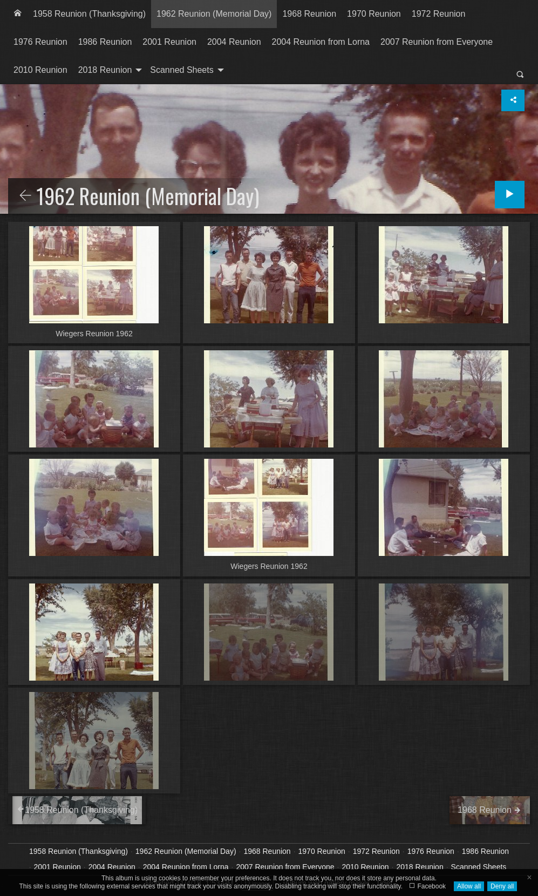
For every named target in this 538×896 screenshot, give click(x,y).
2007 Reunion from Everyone (436, 41)
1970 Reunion (374, 13)
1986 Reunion (105, 41)
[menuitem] (18, 14)
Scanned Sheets (181, 69)
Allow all (469, 886)
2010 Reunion (40, 69)
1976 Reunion (40, 41)
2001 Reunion (169, 41)
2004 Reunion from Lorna (321, 41)
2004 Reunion (234, 41)
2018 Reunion (105, 69)
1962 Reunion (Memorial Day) (213, 13)
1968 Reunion (309, 13)
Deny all (502, 886)
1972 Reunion (439, 13)
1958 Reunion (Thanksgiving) (89, 13)
